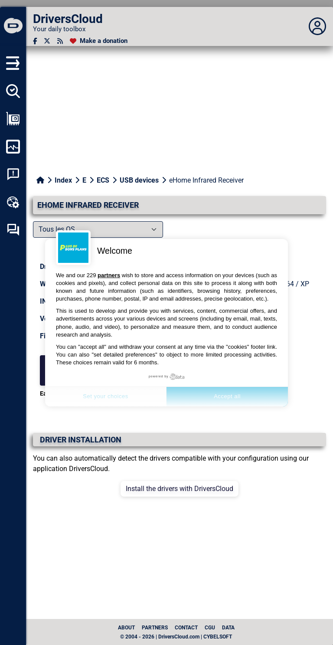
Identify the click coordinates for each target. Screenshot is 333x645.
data (228, 628)
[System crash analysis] (13, 174)
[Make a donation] (98, 41)
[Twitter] (47, 41)
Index (63, 180)
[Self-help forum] (13, 230)
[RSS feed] (60, 41)
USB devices (139, 180)
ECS (103, 180)
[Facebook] (35, 41)
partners (109, 275)
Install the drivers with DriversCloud (179, 489)
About (126, 628)
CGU (210, 628)
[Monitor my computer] (13, 147)
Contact (186, 628)
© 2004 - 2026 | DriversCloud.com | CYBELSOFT (176, 637)
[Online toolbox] (13, 202)
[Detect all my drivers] (13, 91)
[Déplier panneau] (317, 26)
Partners (155, 628)
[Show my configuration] (13, 119)
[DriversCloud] (13, 26)
